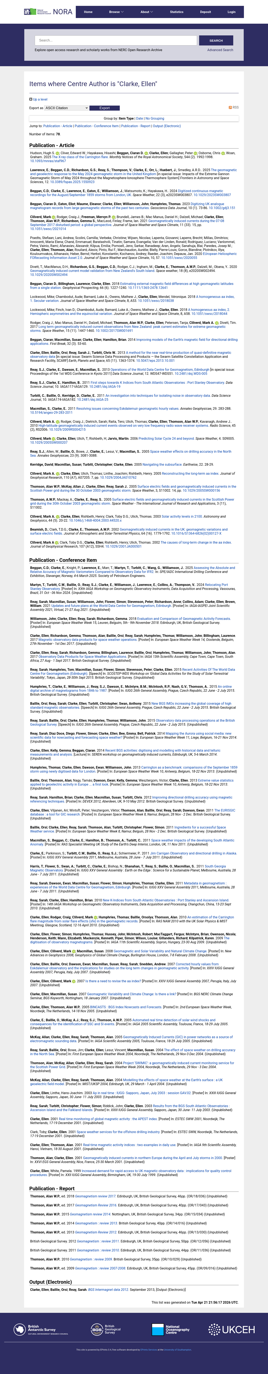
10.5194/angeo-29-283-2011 (51, 413)
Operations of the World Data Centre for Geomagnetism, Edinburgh (160, 370)
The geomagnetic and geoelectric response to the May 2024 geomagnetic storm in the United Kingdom (133, 172)
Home (88, 12)
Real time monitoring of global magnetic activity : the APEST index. (108, 1119)
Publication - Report (136, 126)
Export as (36, 108)
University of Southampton (177, 1349)
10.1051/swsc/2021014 (48, 229)
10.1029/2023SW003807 (212, 195)
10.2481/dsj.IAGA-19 (104, 387)
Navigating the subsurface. (163, 465)
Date (139, 118)
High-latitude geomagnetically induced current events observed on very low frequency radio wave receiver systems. (124, 426)
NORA (62, 12)
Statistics (176, 12)
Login (232, 12)
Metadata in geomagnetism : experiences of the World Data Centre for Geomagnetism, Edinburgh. (128, 885)
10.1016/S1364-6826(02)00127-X (196, 533)
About (147, 12)
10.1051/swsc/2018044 (209, 314)
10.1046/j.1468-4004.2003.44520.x (95, 520)
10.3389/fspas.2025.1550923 (72, 182)
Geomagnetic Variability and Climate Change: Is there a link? (131, 994)
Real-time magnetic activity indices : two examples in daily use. (129, 1145)
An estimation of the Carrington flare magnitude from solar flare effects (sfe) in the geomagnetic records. (132, 919)
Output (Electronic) (167, 126)
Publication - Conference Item (97, 126)
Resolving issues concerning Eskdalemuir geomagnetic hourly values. (127, 409)
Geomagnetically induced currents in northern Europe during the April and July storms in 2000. (153, 1158)
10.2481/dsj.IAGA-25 (92, 400)
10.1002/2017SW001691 (114, 331)
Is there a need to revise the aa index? (113, 981)
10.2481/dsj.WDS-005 (191, 374)
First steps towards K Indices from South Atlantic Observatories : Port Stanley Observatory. (158, 383)
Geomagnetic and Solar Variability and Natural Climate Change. (160, 951)
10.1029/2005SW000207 (48, 443)
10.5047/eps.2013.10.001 (155, 361)
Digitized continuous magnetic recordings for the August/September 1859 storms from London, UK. (126, 193)
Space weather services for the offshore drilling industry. (118, 1132)
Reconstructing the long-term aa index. (190, 474)
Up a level (38, 99)
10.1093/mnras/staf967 (48, 161)
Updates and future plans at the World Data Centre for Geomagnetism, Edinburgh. (111, 606)
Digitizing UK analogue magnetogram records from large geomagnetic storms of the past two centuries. (127, 206)
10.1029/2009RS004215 (67, 430)
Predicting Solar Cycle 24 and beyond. (167, 439)
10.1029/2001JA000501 (123, 546)
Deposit (205, 12)
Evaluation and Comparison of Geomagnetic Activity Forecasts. (184, 619)
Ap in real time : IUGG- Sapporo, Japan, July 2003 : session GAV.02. (142, 1093)
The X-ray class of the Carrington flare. (80, 157)
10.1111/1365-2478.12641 (148, 288)
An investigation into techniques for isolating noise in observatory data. (158, 396)
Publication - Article (57, 126)
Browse (116, 12)
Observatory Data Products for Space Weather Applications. (83, 657)
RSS (233, 107)
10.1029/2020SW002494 (48, 275)
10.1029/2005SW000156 (201, 490)
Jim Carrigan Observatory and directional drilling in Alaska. (193, 853)
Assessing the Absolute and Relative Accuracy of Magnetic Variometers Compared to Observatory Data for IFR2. (132, 570)
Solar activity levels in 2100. (182, 516)
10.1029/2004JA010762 (118, 478)
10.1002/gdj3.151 (222, 208)
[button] (104, 108)
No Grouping (155, 118)
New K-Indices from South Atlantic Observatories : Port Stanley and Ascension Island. (166, 900)
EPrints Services (148, 1349)
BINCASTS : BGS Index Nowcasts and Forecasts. (126, 1007)
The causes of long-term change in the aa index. (196, 542)
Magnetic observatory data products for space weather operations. (88, 640)
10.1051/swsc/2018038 (156, 301)
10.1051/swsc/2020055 (179, 258)
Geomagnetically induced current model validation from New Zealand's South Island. (92, 271)
